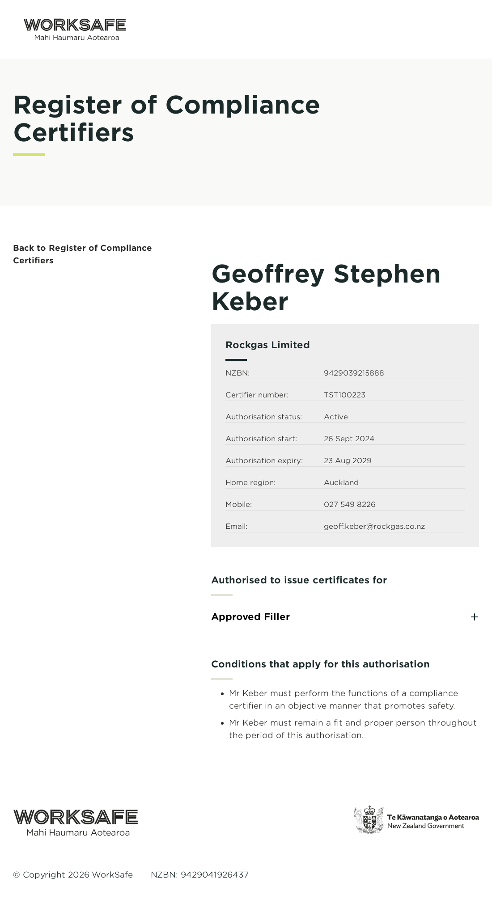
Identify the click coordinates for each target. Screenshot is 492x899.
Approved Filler (250, 616)
